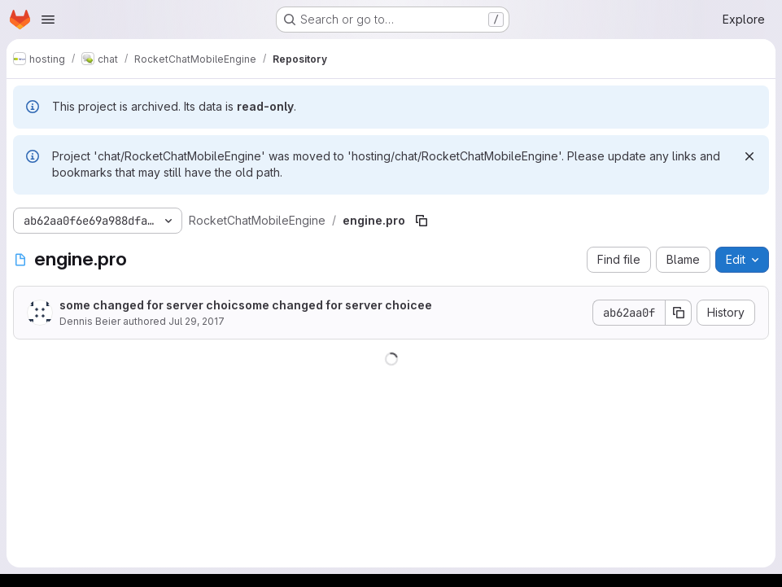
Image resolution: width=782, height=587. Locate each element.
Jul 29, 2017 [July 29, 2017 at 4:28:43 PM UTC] (196, 321)
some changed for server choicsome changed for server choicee (245, 305)
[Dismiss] (749, 156)
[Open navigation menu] (48, 20)
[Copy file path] (421, 221)
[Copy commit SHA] (679, 313)
